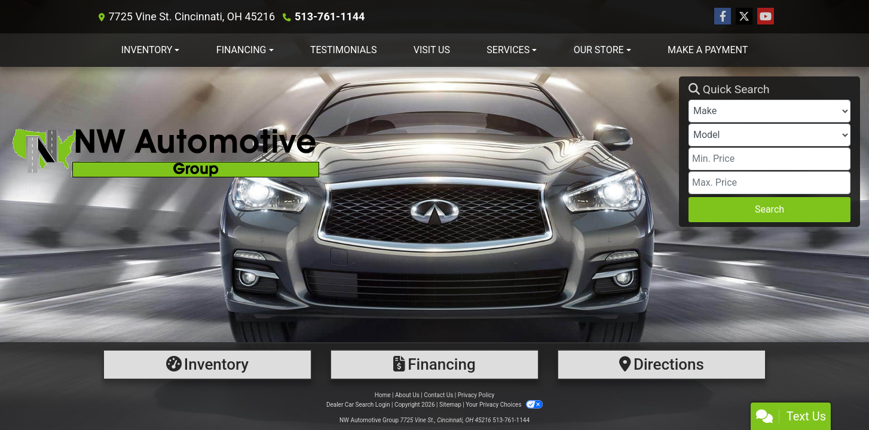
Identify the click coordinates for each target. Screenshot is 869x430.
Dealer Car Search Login (358, 404)
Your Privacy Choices (504, 404)
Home (383, 395)
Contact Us (438, 395)
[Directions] (661, 364)
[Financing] (434, 364)
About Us (407, 395)
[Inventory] (207, 364)
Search (769, 209)
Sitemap (450, 404)
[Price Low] (769, 159)
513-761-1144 (330, 16)
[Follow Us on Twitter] (744, 17)
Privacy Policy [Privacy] (476, 395)
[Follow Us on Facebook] (722, 17)
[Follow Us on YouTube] (765, 17)
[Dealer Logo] (344, 151)
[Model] (769, 135)
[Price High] (769, 182)
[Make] (769, 111)
